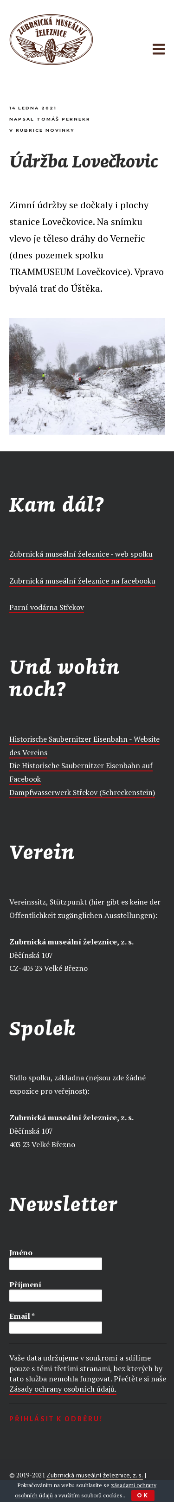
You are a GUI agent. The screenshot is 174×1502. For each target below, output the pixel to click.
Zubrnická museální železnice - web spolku (81, 554)
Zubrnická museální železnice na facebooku (82, 581)
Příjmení (25, 1284)
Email (22, 1316)
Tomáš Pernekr (63, 119)
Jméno (20, 1252)
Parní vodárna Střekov (46, 607)
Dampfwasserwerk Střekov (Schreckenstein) (82, 792)
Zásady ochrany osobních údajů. (62, 1389)
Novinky (60, 130)
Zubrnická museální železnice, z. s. (94, 1475)
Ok (143, 1495)
